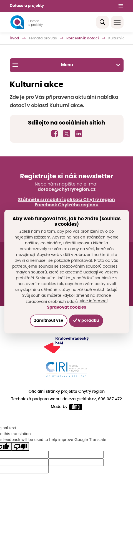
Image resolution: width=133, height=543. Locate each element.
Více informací (93, 301)
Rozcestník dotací (82, 38)
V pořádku (86, 320)
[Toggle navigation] (117, 22)
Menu (66, 65)
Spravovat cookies (66, 307)
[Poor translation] (20, 446)
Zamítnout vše (48, 321)
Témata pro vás (43, 38)
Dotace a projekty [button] (27, 6)
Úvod (14, 38)
